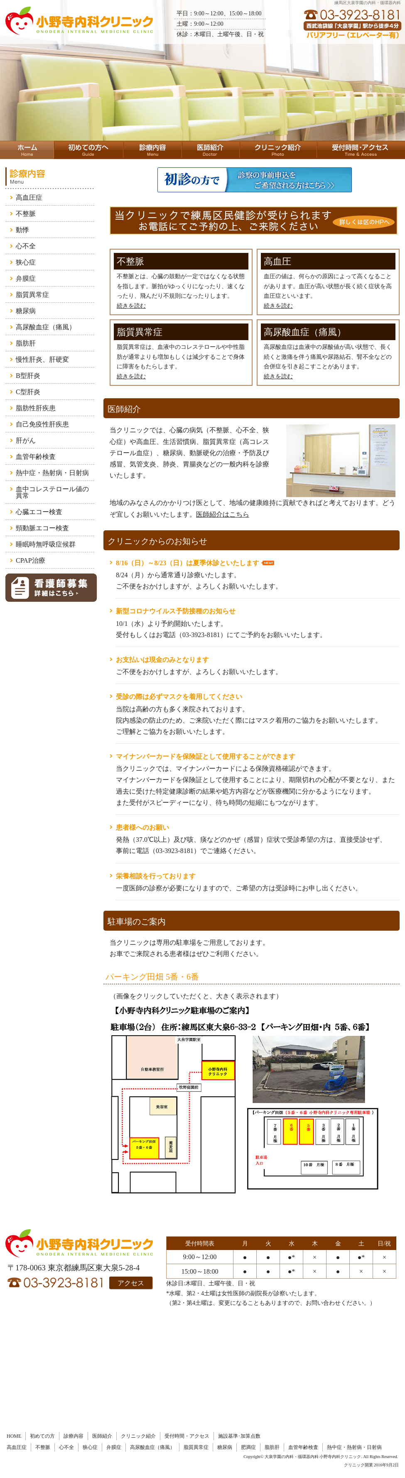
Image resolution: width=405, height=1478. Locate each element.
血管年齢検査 (36, 456)
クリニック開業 (358, 1465)
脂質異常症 (32, 294)
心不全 (26, 246)
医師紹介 (102, 1436)
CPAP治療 (30, 560)
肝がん (26, 440)
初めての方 (42, 1436)
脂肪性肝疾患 (36, 408)
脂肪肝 (26, 343)
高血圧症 (29, 197)
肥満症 (248, 1447)
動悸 (22, 229)
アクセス (131, 1283)
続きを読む (131, 306)
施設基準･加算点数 (239, 1436)
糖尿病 (26, 310)
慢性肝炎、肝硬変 (42, 359)
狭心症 (26, 262)
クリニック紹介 (138, 1436)
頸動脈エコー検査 (42, 528)
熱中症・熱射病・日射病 (52, 472)
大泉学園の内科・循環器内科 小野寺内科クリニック (313, 1456)
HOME (14, 1436)
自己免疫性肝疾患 (42, 424)
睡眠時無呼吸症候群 (46, 544)
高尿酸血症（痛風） (46, 327)
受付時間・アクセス (186, 1436)
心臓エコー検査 (39, 511)
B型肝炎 (28, 375)
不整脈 (26, 213)
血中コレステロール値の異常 (52, 492)
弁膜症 (26, 278)
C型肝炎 (28, 391)
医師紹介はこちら (222, 514)
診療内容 (73, 1436)
